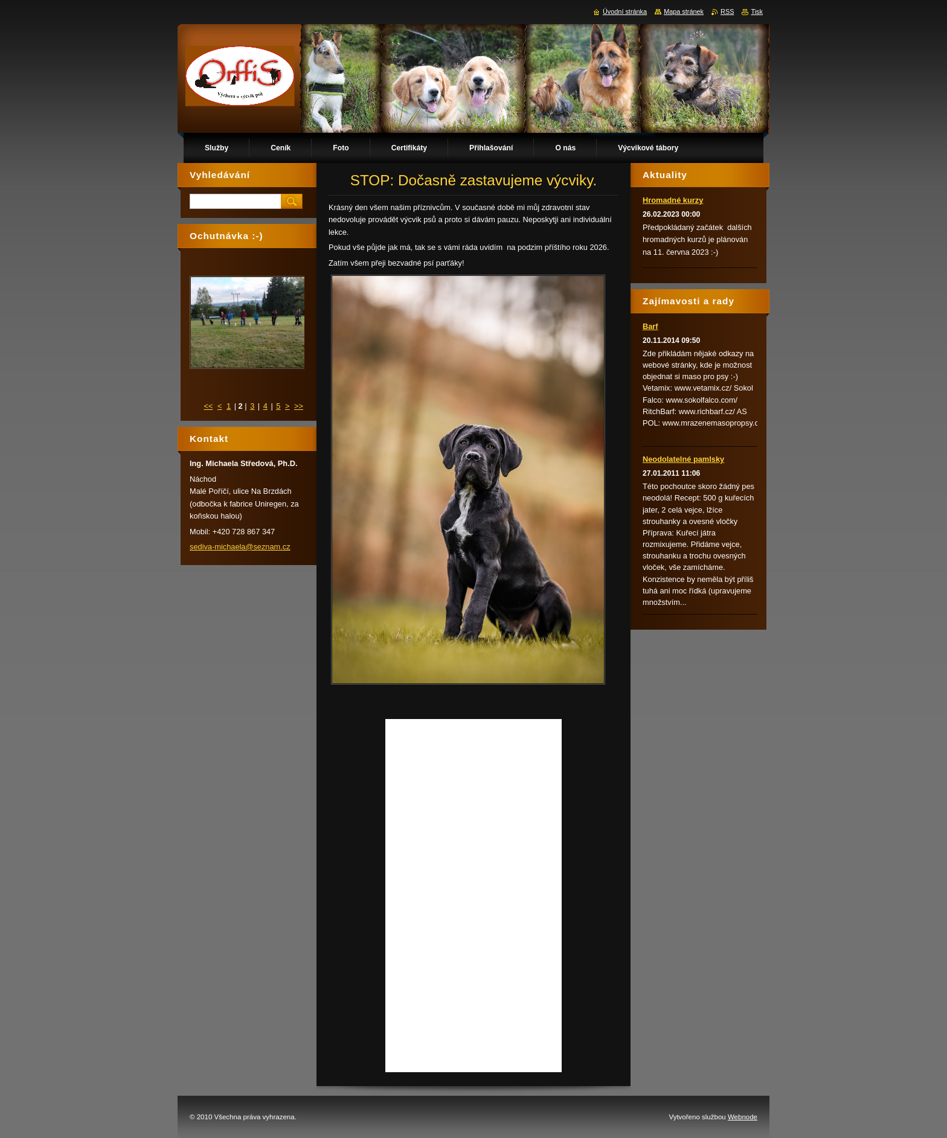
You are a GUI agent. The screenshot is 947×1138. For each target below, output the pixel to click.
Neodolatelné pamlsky (683, 459)
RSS (727, 11)
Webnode (742, 1116)
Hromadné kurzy (673, 200)
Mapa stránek (684, 11)
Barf (650, 326)
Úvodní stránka (625, 11)
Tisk (757, 11)
